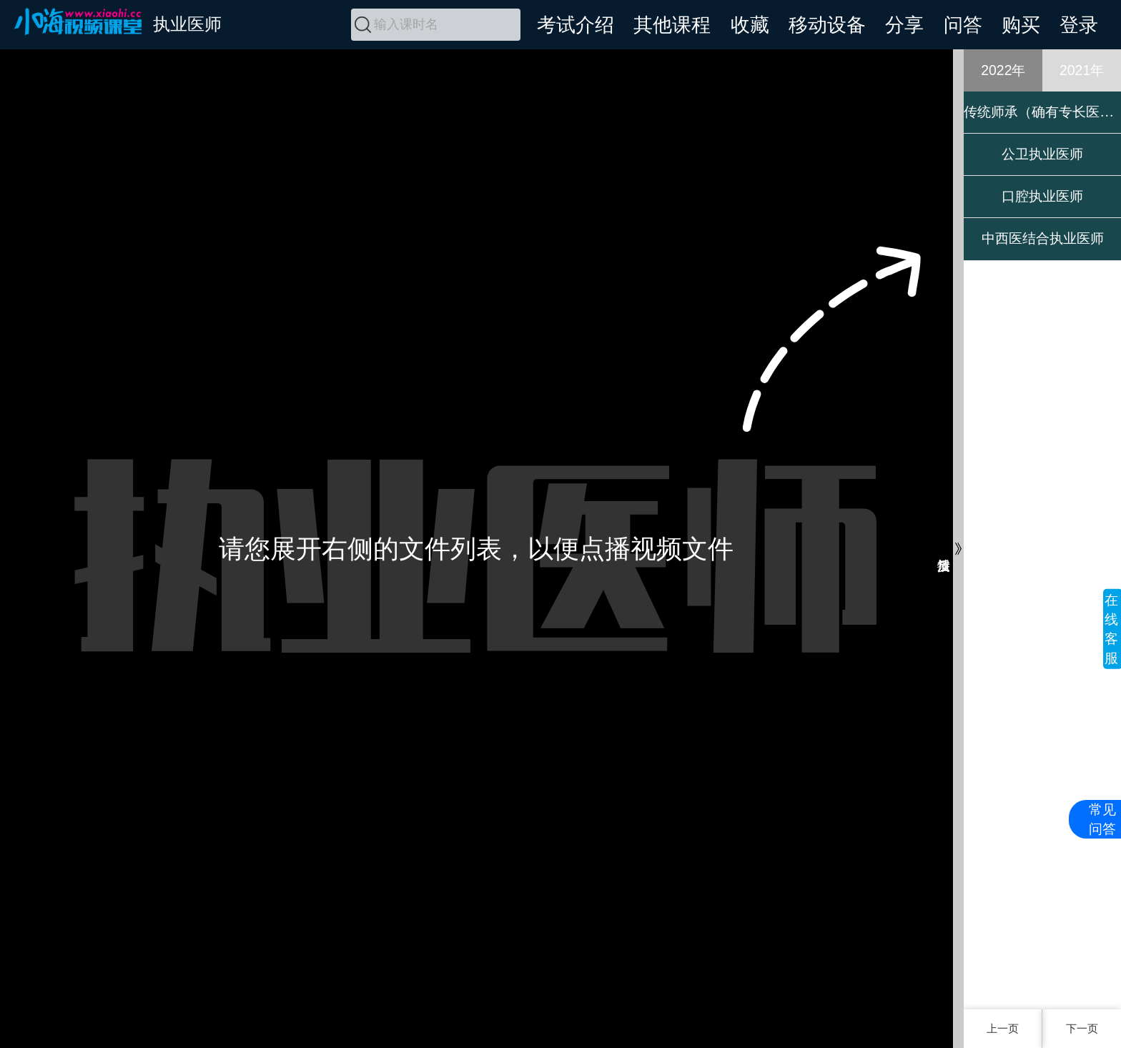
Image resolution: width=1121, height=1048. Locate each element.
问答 (963, 25)
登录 (1079, 25)
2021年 (1082, 70)
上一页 (1003, 1028)
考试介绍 (575, 25)
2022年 (1003, 70)
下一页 (1082, 1028)
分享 (904, 25)
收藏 (750, 25)
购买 (1021, 25)
